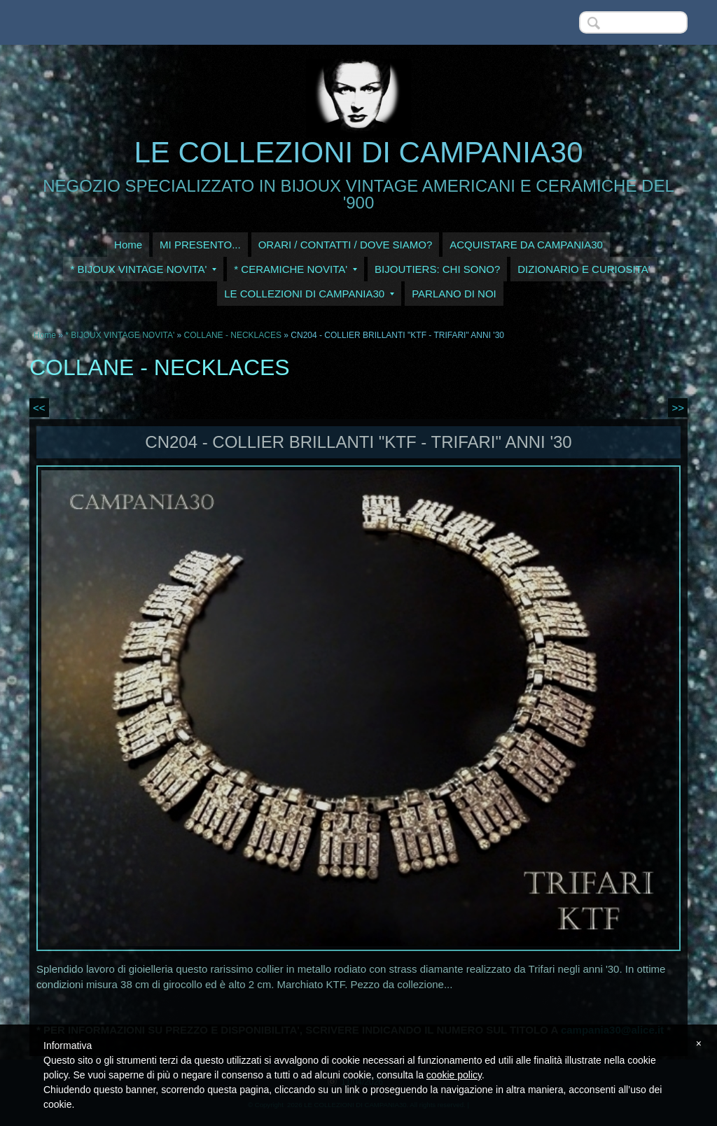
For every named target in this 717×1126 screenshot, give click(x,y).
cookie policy (454, 1075)
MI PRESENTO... (200, 245)
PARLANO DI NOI (454, 294)
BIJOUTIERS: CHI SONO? (437, 269)
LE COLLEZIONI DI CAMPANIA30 (358, 152)
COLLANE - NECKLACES (232, 335)
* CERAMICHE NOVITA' (295, 269)
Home (128, 245)
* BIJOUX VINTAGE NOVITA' (143, 269)
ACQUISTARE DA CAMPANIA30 (526, 245)
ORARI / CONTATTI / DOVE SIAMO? (345, 245)
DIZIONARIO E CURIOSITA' (583, 269)
